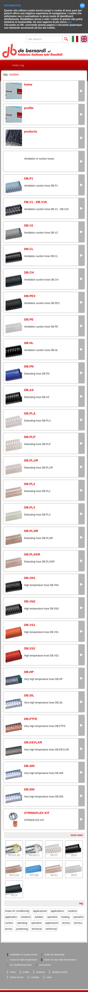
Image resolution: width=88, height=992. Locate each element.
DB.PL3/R (14, 872)
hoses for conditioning (17, 908)
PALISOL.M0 (14, 852)
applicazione (40, 908)
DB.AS (74, 852)
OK (82, 2)
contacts (35, 974)
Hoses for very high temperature (60, 957)
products (40, 969)
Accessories (45, 962)
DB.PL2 (54, 872)
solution (39, 914)
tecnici (8, 926)
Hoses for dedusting (54, 951)
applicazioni (51, 920)
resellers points (59, 969)
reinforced (51, 926)
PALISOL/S (34, 852)
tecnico (66, 920)
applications (57, 908)
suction (9, 920)
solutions (26, 914)
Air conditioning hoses (21, 962)
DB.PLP (54, 852)
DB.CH (14, 892)
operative (52, 914)
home (15, 62)
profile (26, 969)
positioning (22, 926)
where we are (17, 974)
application (11, 914)
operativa (36, 920)
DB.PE (74, 872)
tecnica (78, 920)
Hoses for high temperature (23, 957)
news (49, 974)
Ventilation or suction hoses (23, 951)
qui (69, 19)
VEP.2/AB (34, 872)
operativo (78, 914)
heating (65, 914)
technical (37, 926)
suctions (72, 908)
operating (22, 920)
